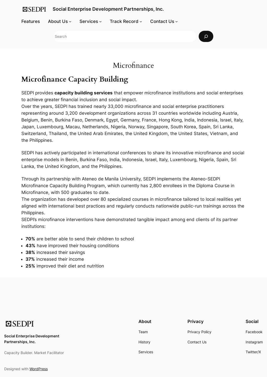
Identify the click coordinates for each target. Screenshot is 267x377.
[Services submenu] (100, 21)
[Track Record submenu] (140, 21)
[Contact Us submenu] (176, 21)
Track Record (124, 21)
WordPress (38, 369)
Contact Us (162, 21)
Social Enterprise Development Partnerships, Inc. (108, 9)
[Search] (206, 36)
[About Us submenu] (70, 21)
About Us (58, 21)
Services (89, 21)
